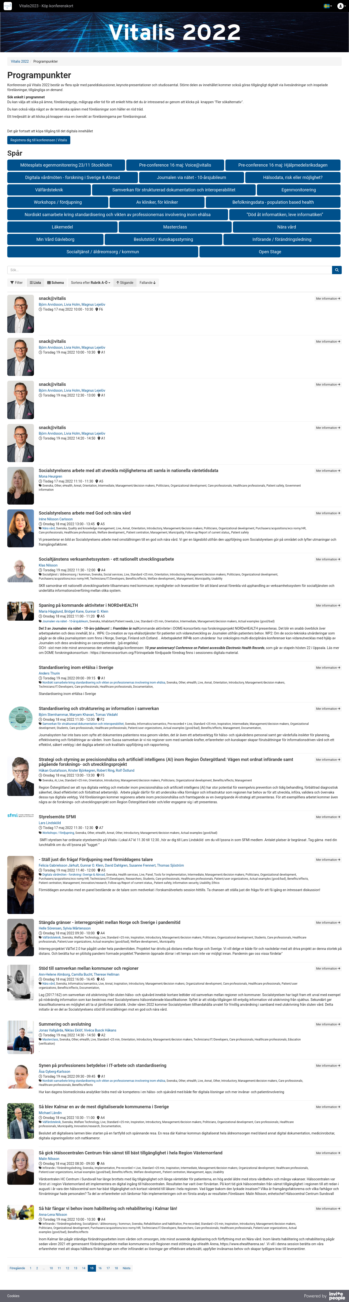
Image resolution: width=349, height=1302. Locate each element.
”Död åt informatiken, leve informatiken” (285, 214)
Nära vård (286, 226)
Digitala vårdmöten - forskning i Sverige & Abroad (72, 177)
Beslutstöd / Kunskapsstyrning (163, 239)
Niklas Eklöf (74, 1030)
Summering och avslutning (65, 1024)
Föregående (17, 1268)
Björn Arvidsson (51, 304)
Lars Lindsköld (50, 823)
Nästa (126, 1268)
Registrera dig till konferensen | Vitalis (38, 140)
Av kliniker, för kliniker (157, 202)
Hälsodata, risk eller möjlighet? (293, 177)
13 (75, 1268)
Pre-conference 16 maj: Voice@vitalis (175, 165)
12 (67, 1268)
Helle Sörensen (50, 928)
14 (84, 1268)
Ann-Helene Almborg (54, 974)
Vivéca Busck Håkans (100, 1030)
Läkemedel (62, 226)
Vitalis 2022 (20, 61)
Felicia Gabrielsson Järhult (59, 865)
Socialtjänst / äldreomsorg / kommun (103, 251)
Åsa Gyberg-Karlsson (54, 1072)
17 (108, 1268)
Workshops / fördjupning (58, 202)
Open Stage (270, 251)
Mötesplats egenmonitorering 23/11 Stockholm (66, 165)
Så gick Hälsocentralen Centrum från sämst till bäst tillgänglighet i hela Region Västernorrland (130, 1152)
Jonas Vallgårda (51, 1030)
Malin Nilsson (49, 1159)
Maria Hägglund (51, 611)
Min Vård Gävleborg (55, 239)
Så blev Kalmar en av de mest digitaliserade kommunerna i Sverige (104, 1106)
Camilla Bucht (81, 974)
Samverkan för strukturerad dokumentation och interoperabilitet (174, 189)
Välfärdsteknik (49, 189)
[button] (327, 6)
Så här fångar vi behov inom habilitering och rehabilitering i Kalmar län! (108, 1208)
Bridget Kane (74, 611)
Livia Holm (72, 304)
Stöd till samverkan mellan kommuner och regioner (88, 968)
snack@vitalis (52, 298)
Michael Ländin (50, 1113)
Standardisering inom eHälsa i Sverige (76, 667)
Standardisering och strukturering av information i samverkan (99, 708)
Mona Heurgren (50, 476)
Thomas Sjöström (170, 865)
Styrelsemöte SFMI (57, 816)
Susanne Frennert (142, 865)
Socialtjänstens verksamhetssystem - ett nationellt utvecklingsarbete (106, 559)
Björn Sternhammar (53, 715)
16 (100, 1268)
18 (116, 1268)
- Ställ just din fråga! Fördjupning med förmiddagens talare (96, 859)
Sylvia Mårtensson (77, 928)
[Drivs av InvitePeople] (324, 1297)
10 (51, 1268)
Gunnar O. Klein (96, 611)
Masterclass (175, 226)
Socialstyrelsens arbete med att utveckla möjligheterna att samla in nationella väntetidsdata (128, 470)
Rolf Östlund (125, 770)
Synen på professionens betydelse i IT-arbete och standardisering (102, 1065)
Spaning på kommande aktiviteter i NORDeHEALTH (88, 605)
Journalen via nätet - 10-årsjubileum (191, 177)
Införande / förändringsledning (282, 239)
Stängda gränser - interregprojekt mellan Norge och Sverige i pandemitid (109, 922)
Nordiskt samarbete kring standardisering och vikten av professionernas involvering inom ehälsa (118, 214)
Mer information (328, 298)
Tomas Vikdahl (106, 715)
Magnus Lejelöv (93, 304)
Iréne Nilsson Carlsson (56, 519)
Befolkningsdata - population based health (273, 202)
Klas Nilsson (48, 565)
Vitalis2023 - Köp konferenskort (46, 6)
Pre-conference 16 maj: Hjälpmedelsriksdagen (283, 165)
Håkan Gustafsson (53, 770)
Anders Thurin (49, 673)
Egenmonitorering (298, 189)
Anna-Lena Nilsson (53, 1215)
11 (59, 1268)
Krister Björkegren (81, 770)
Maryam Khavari (81, 715)
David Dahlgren (116, 865)
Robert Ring (105, 770)
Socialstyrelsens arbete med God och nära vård (85, 513)
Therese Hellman (106, 974)
